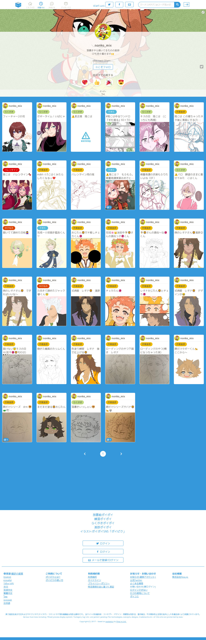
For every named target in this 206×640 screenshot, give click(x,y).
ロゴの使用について (140, 593)
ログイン (103, 543)
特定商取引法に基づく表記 (101, 586)
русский (8, 599)
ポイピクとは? (53, 576)
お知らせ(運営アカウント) (143, 576)
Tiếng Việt (9, 583)
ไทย (5, 596)
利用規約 (92, 576)
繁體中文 (8, 593)
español (8, 580)
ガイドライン (94, 580)
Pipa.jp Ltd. (121, 621)
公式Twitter (136, 580)
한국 (6, 586)
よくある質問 (136, 583)
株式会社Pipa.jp (180, 576)
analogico (109, 621)
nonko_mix (103, 45)
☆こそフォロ (103, 67)
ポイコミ (134, 596)
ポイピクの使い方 (54, 580)
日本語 (7, 603)
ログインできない (138, 589)
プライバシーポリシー (99, 583)
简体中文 (8, 589)
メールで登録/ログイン (103, 560)
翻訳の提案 (17, 573)
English (7, 576)
